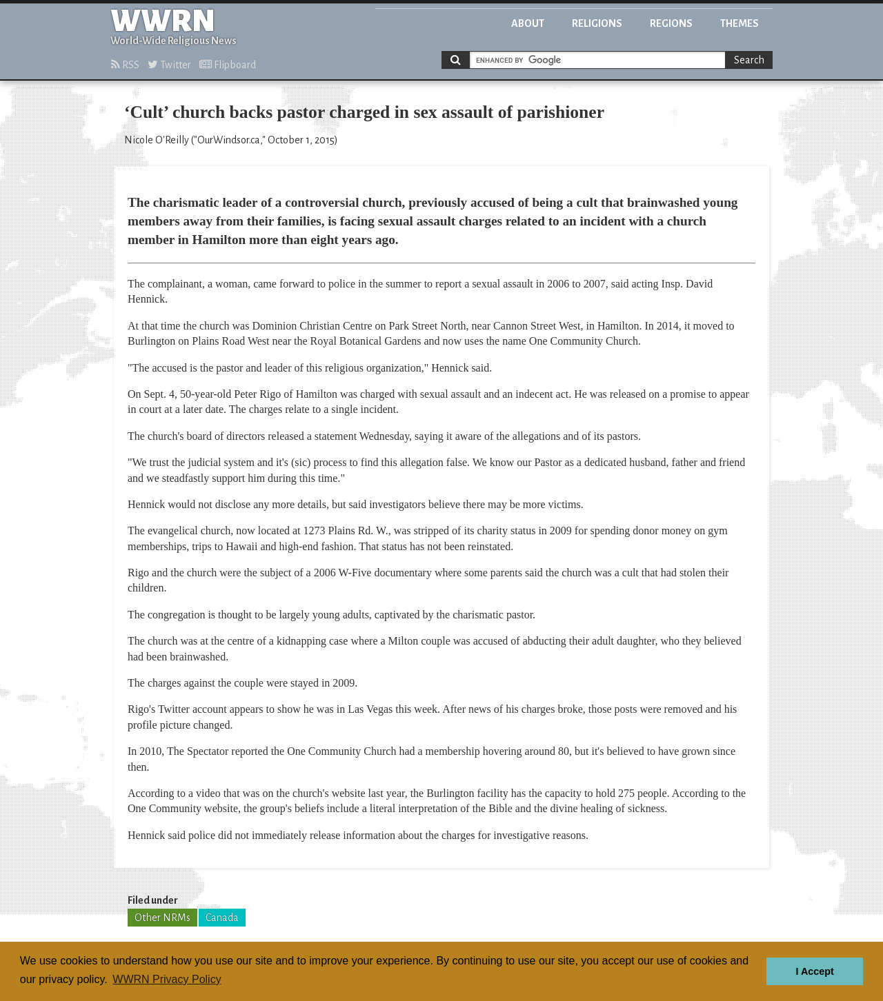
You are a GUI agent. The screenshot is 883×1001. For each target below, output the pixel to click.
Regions (671, 23)
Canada (222, 917)
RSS (125, 64)
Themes (739, 23)
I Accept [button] (814, 971)
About (527, 23)
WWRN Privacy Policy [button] (166, 979)
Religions (597, 23)
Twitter (169, 64)
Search (749, 59)
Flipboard (227, 64)
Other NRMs (162, 917)
